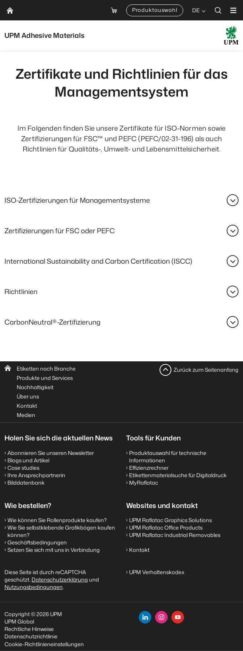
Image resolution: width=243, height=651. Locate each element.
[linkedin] (145, 617)
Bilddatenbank (26, 482)
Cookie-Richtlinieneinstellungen (44, 644)
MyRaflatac (143, 482)
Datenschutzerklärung (60, 579)
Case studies (23, 468)
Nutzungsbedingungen (33, 587)
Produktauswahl (154, 10)
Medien (26, 415)
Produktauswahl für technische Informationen (167, 456)
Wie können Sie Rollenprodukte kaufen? (57, 520)
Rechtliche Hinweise (29, 629)
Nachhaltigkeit (35, 387)
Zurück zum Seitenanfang (206, 370)
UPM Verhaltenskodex (156, 572)
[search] (218, 10)
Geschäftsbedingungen (37, 542)
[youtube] (177, 617)
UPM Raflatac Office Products (166, 527)
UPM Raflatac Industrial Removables (174, 535)
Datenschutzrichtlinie (31, 636)
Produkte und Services (45, 378)
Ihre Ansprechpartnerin (36, 475)
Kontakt (27, 406)
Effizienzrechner (148, 468)
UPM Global (19, 621)
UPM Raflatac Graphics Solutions (170, 520)
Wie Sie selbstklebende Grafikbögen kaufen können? (61, 531)
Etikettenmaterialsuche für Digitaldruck (178, 475)
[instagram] (161, 617)
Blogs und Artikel (28, 460)
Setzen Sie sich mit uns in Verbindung (53, 550)
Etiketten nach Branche (46, 368)
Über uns (28, 396)
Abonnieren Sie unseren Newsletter (50, 453)
